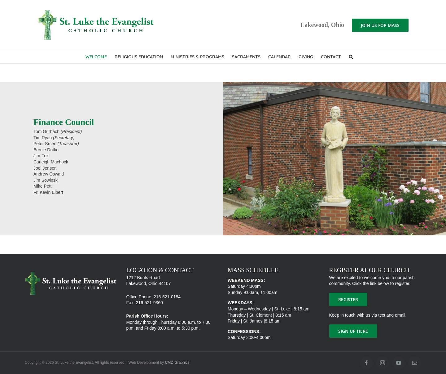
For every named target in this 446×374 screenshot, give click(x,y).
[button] (351, 56)
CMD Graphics (177, 362)
